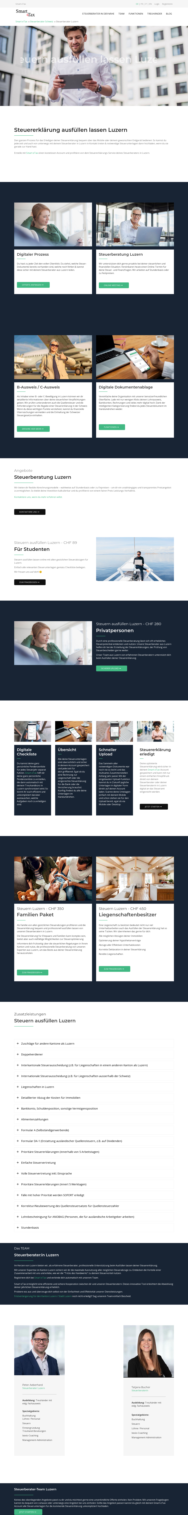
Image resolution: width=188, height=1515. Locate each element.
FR (142, 4)
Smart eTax (21, 4)
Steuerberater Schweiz (41, 21)
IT (146, 4)
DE (137, 4)
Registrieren (167, 4)
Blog (169, 13)
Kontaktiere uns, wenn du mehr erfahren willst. (38, 497)
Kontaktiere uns (29, 512)
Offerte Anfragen (33, 285)
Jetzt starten (154, 806)
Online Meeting (114, 285)
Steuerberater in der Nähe (98, 13)
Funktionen (136, 13)
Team (121, 13)
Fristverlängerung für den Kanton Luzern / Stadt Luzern (43, 1296)
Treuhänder (154, 13)
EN (150, 4)
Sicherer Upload (111, 668)
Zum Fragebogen (30, 582)
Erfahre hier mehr (33, 429)
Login (156, 4)
